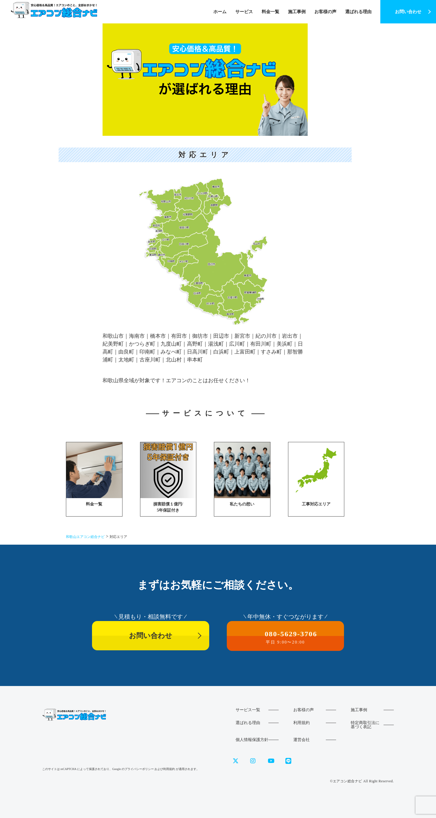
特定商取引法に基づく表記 (365, 725)
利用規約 (301, 723)
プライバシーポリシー (139, 769)
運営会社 (301, 740)
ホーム (219, 11)
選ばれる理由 (358, 11)
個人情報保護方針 (252, 740)
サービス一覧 (248, 710)
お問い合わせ (408, 11)
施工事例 (297, 11)
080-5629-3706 (285, 637)
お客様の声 (325, 11)
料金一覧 (270, 11)
